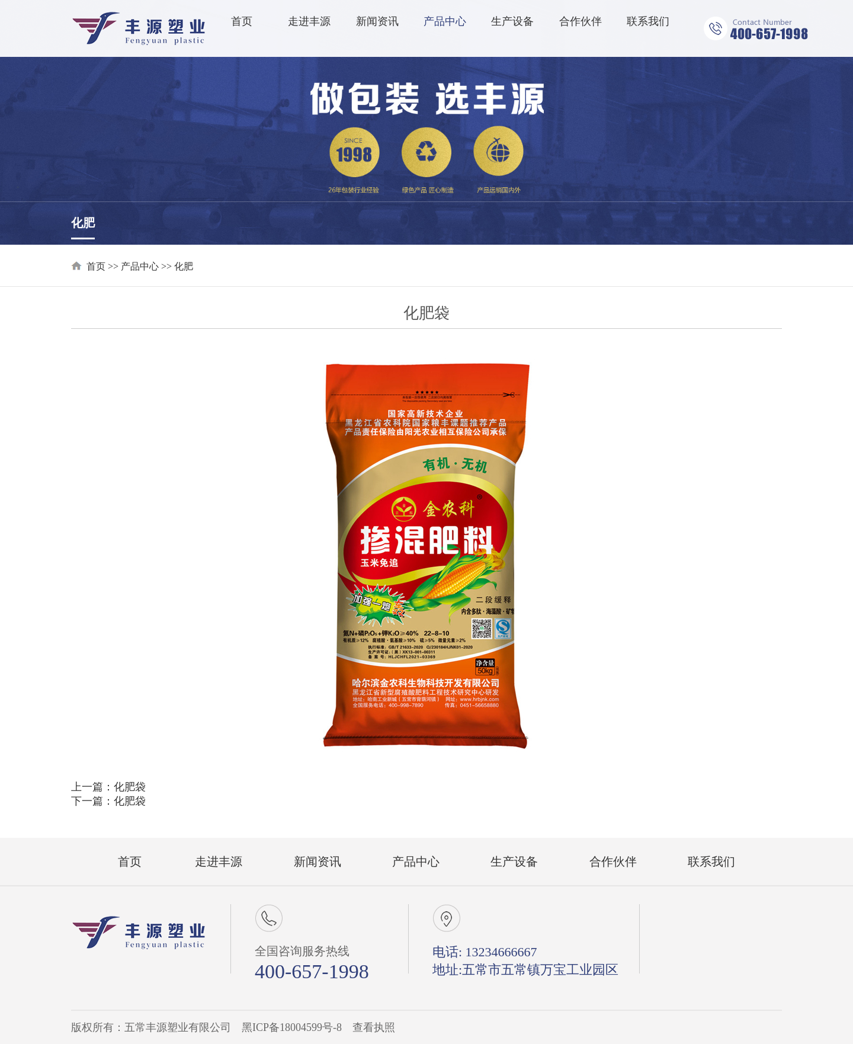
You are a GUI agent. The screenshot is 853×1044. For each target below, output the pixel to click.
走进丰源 (309, 21)
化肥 (83, 222)
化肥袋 (130, 787)
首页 (241, 21)
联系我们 (648, 21)
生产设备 (512, 21)
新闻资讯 (377, 21)
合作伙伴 (580, 21)
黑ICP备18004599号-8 (292, 1027)
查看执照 (373, 1027)
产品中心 (445, 21)
